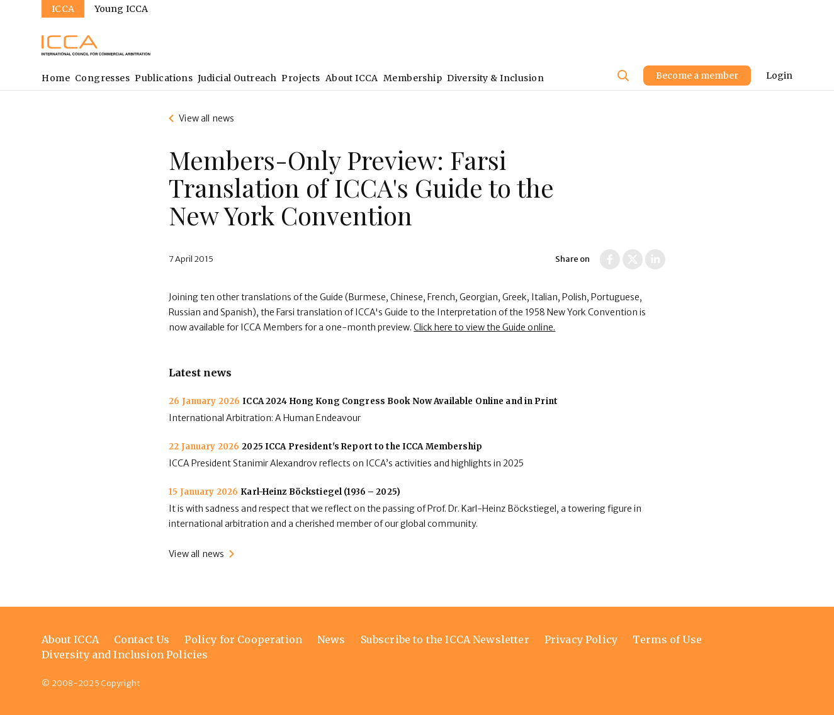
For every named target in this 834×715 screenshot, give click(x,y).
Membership (412, 78)
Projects (300, 78)
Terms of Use (667, 639)
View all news (206, 118)
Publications (164, 78)
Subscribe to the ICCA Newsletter (445, 639)
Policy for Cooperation (243, 639)
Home (56, 78)
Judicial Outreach (237, 78)
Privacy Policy (580, 639)
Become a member (697, 75)
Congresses (102, 78)
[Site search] (623, 75)
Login (779, 75)
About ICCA (351, 78)
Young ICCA (121, 8)
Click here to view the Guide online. (484, 327)
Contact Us (142, 639)
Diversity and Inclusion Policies (125, 654)
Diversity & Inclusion (495, 78)
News (331, 639)
